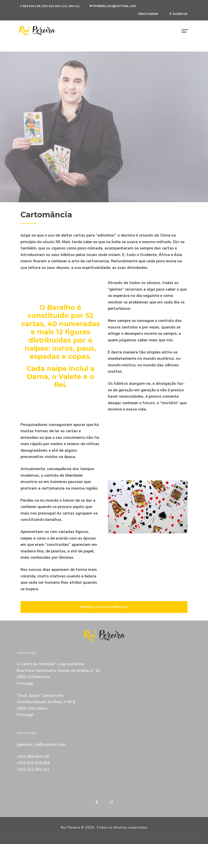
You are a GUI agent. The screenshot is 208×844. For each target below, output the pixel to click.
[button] (50, 6)
